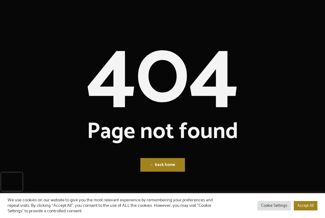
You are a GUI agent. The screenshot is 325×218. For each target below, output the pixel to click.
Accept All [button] (305, 206)
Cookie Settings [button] (274, 206)
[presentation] (11, 182)
